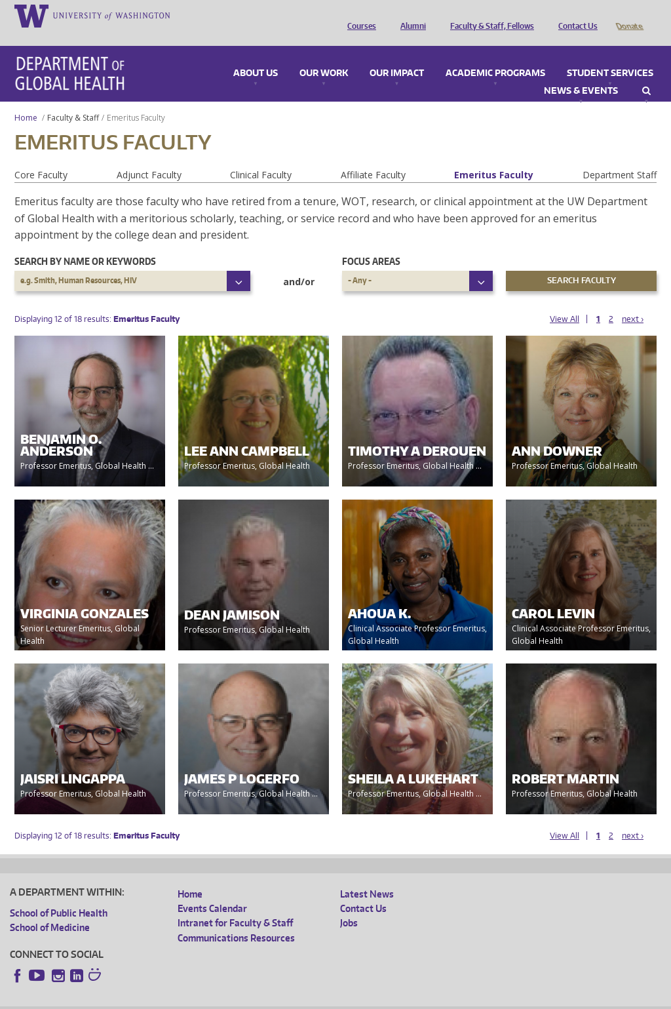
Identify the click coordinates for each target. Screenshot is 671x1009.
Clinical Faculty (261, 156)
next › (632, 301)
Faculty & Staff (73, 99)
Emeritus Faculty (493, 156)
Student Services (610, 55)
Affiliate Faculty (373, 156)
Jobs (349, 904)
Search (646, 72)
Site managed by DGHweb (314, 998)
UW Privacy (183, 998)
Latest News (367, 875)
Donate (629, 15)
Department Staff (620, 156)
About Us (255, 55)
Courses (358, 15)
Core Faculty (40, 156)
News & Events (581, 72)
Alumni (410, 15)
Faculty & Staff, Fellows (489, 15)
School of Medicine (50, 909)
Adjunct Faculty (149, 156)
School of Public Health (58, 894)
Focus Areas (371, 242)
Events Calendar (212, 890)
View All (564, 301)
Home (25, 99)
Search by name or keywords (85, 242)
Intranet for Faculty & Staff (235, 904)
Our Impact (397, 55)
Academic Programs (495, 55)
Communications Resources (236, 919)
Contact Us (574, 15)
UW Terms (236, 998)
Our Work (323, 55)
